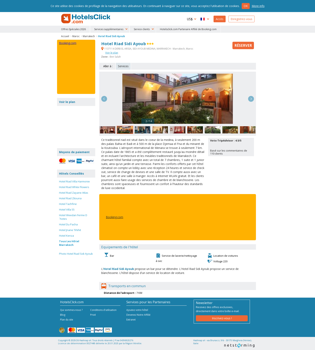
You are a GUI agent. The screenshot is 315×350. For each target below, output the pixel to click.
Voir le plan (111, 52)
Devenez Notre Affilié (138, 314)
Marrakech (89, 36)
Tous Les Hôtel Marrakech (69, 243)
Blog (62, 314)
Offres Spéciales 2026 (73, 29)
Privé (93, 314)
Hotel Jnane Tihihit (70, 230)
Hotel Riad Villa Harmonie (74, 181)
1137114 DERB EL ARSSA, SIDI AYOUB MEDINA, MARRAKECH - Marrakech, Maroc (147, 48)
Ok (246, 6)
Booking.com (114, 217)
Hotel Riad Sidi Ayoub (111, 36)
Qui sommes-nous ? (71, 310)
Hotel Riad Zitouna (70, 198)
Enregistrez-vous (241, 19)
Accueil (65, 36)
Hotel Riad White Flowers (74, 187)
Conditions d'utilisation (103, 310)
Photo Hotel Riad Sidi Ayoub (76, 253)
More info (258, 6)
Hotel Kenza (66, 235)
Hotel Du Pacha (68, 224)
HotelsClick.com (86, 19)
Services (123, 66)
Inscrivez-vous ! (222, 318)
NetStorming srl (239, 345)
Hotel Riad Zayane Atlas (73, 192)
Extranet (131, 319)
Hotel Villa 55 (67, 209)
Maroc (76, 36)
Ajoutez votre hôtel (137, 310)
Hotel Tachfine (68, 204)
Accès (219, 19)
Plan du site (66, 319)
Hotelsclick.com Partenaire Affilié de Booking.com (188, 29)
